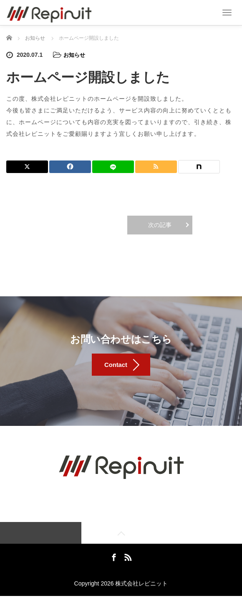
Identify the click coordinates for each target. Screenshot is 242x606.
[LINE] (113, 166)
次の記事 (159, 224)
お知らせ (75, 54)
